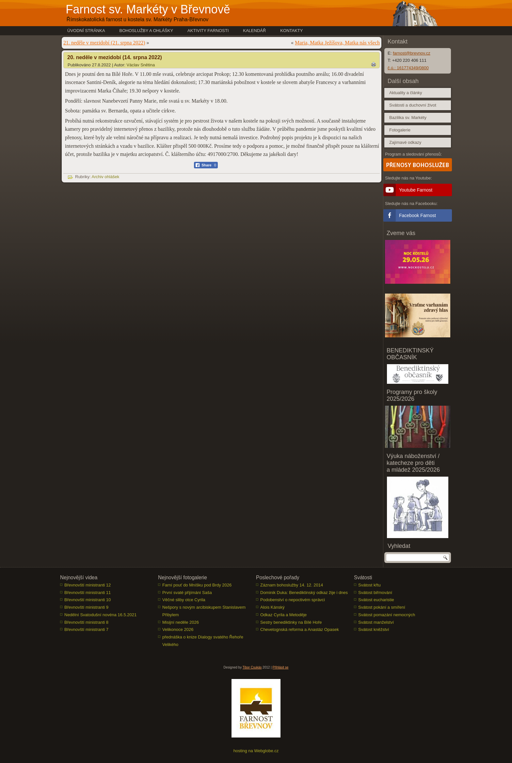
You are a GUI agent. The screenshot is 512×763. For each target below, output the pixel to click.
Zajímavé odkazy (405, 142)
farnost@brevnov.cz (411, 53)
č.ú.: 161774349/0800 (408, 67)
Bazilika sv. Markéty (407, 117)
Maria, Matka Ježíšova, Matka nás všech (337, 42)
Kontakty (291, 30)
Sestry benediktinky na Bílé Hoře (291, 622)
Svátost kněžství (373, 629)
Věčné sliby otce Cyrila (183, 599)
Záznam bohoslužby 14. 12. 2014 (291, 585)
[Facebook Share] (206, 165)
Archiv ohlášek (106, 176)
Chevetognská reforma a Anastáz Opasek (299, 629)
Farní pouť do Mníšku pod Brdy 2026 (197, 585)
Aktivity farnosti (208, 30)
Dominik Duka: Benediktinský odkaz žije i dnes (304, 592)
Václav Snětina (141, 64)
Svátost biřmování (375, 592)
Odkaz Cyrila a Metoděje (283, 614)
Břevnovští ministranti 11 (87, 592)
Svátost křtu (369, 585)
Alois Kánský (272, 607)
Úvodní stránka (86, 30)
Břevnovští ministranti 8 (86, 622)
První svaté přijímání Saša (187, 592)
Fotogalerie (399, 129)
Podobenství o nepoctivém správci (292, 599)
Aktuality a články (405, 92)
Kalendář (254, 30)
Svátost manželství (376, 622)
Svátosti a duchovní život (412, 105)
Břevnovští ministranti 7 (86, 629)
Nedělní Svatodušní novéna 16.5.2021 (100, 614)
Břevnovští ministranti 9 (86, 607)
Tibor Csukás (252, 667)
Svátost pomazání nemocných (386, 614)
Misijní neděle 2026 (180, 622)
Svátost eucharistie (376, 599)
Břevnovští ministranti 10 (87, 599)
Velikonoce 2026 (177, 629)
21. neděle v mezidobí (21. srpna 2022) (104, 42)
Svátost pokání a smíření (381, 607)
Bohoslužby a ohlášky (146, 30)
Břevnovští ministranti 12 (87, 585)
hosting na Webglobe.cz (256, 750)
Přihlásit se (281, 667)
